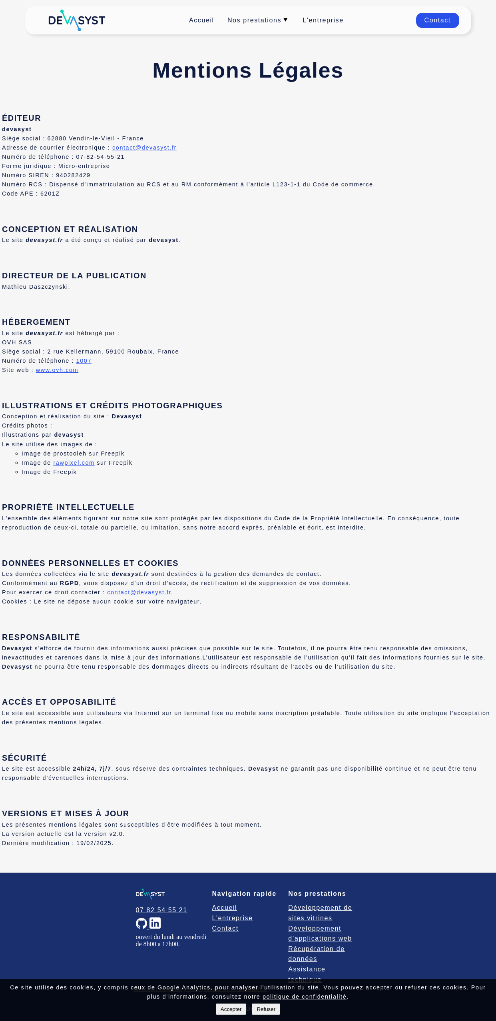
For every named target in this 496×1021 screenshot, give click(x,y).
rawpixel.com (73, 463)
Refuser (266, 1009)
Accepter (231, 1009)
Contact (437, 20)
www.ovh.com (57, 370)
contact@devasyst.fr (144, 147)
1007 (84, 361)
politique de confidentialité (305, 996)
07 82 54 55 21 (161, 910)
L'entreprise (323, 20)
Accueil (201, 20)
